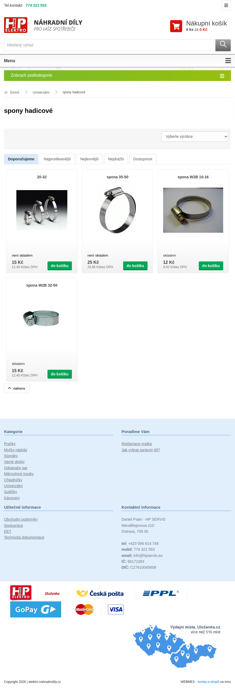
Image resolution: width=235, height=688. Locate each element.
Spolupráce (13, 526)
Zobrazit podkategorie (117, 76)
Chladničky (13, 480)
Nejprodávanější (57, 159)
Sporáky (11, 456)
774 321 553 (36, 5)
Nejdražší (116, 159)
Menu (117, 61)
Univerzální (13, 486)
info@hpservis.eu (142, 556)
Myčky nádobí (15, 450)
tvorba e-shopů (208, 682)
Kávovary (12, 498)
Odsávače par (15, 468)
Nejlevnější (89, 159)
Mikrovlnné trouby (19, 474)
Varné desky (14, 462)
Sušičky (10, 492)
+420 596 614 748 (140, 544)
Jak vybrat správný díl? (141, 450)
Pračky (10, 444)
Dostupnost (142, 159)
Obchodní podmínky (21, 520)
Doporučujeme (21, 159)
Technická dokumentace (24, 538)
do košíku (59, 266)
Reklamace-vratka (137, 444)
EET (7, 532)
